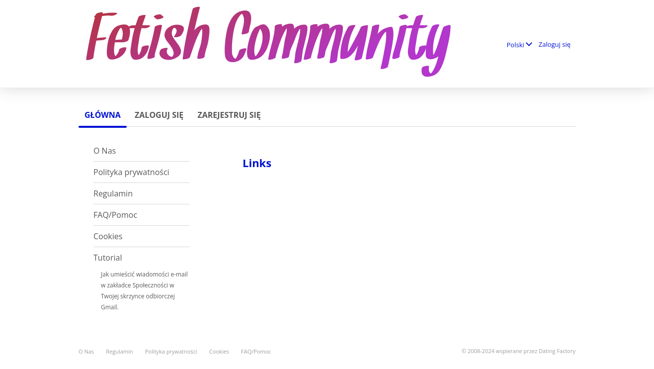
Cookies (107, 236)
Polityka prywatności (131, 172)
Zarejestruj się (228, 114)
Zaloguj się (555, 44)
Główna (102, 114)
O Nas (104, 150)
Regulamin (113, 193)
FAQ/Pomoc (115, 214)
